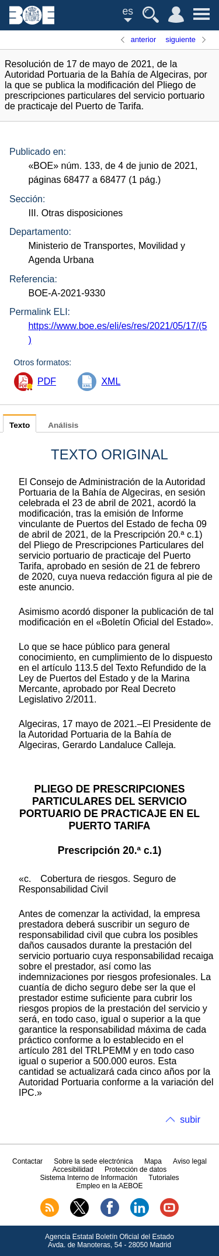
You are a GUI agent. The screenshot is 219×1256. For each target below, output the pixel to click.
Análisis (63, 425)
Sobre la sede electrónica (93, 1161)
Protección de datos (135, 1169)
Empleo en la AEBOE (109, 1186)
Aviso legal (190, 1161)
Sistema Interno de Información (88, 1178)
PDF (46, 381)
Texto (19, 425)
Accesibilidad (73, 1169)
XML (110, 381)
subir (190, 1119)
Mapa (153, 1161)
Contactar (27, 1161)
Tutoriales (163, 1178)
